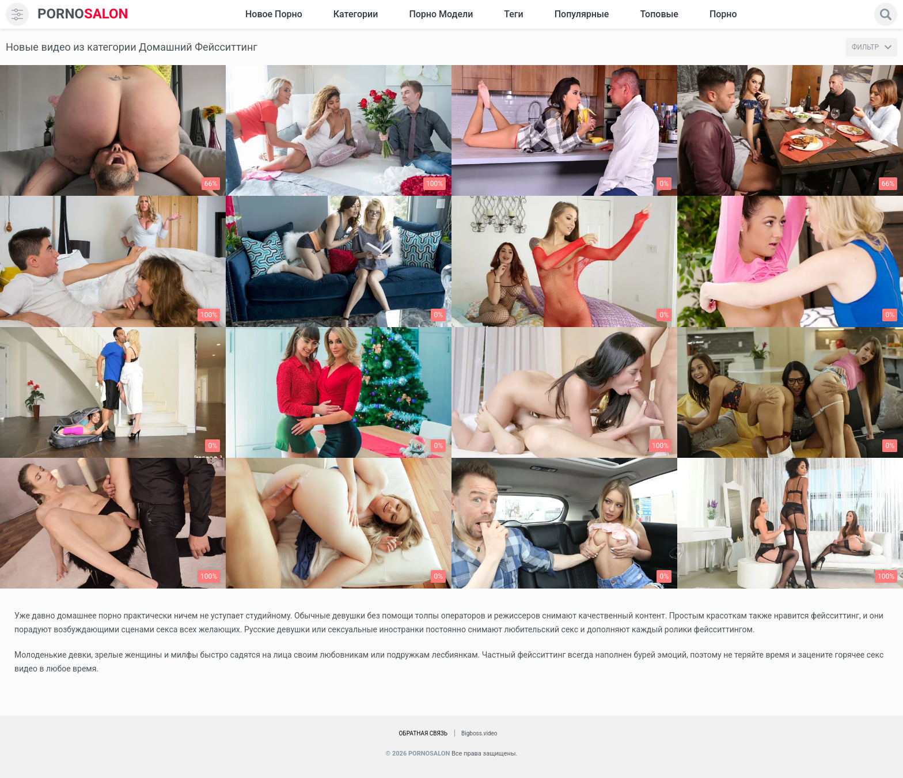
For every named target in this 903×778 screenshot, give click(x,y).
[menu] (17, 14)
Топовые (659, 14)
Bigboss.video (479, 733)
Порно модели (441, 14)
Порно (723, 14)
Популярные (582, 14)
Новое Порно (273, 14)
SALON (82, 14)
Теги (513, 14)
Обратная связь (423, 733)
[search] (885, 14)
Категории (355, 14)
